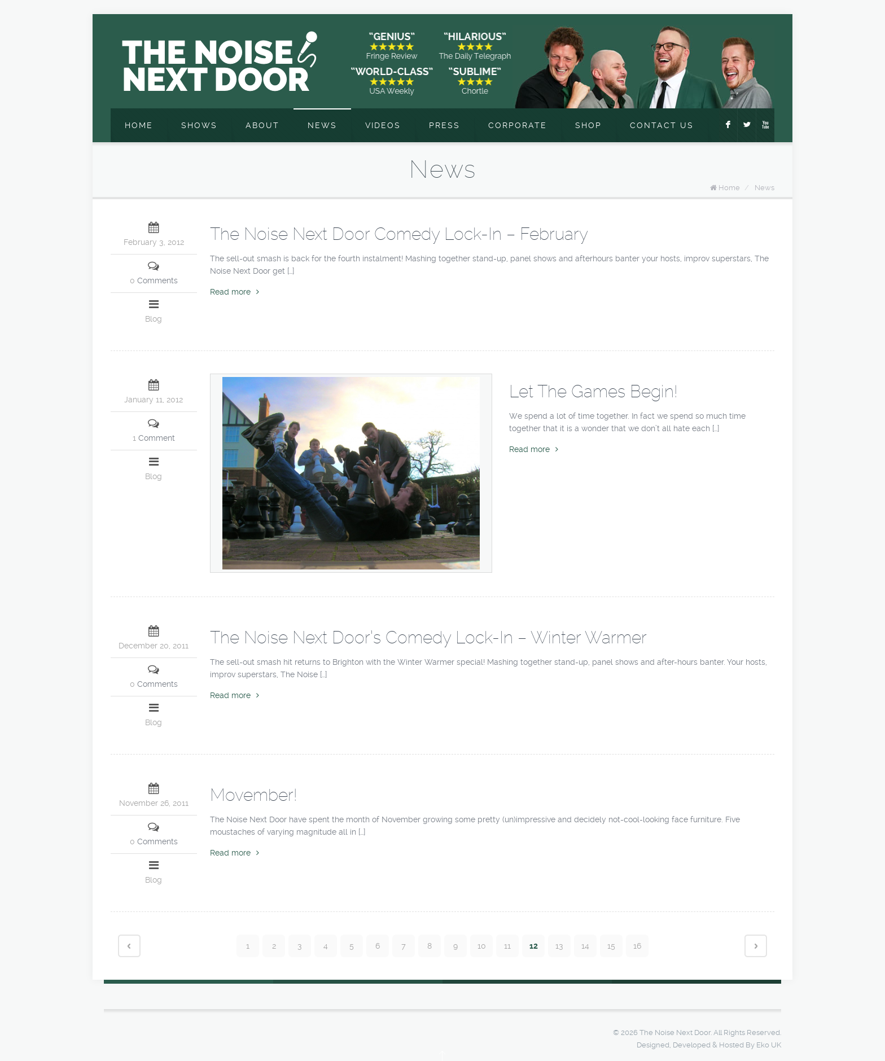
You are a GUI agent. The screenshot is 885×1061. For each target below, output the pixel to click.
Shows (199, 125)
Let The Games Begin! (593, 391)
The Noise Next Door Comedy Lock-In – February (399, 234)
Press (444, 125)
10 (481, 945)
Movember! (253, 795)
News (322, 125)
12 (533, 945)
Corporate (517, 125)
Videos (383, 125)
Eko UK (768, 1045)
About (262, 125)
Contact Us (662, 125)
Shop (588, 125)
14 (585, 945)
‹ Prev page (129, 946)
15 (611, 945)
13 (559, 945)
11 (507, 945)
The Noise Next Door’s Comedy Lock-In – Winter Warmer (428, 637)
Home (139, 125)
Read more (234, 291)
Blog (153, 318)
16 (637, 945)
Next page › (755, 946)
